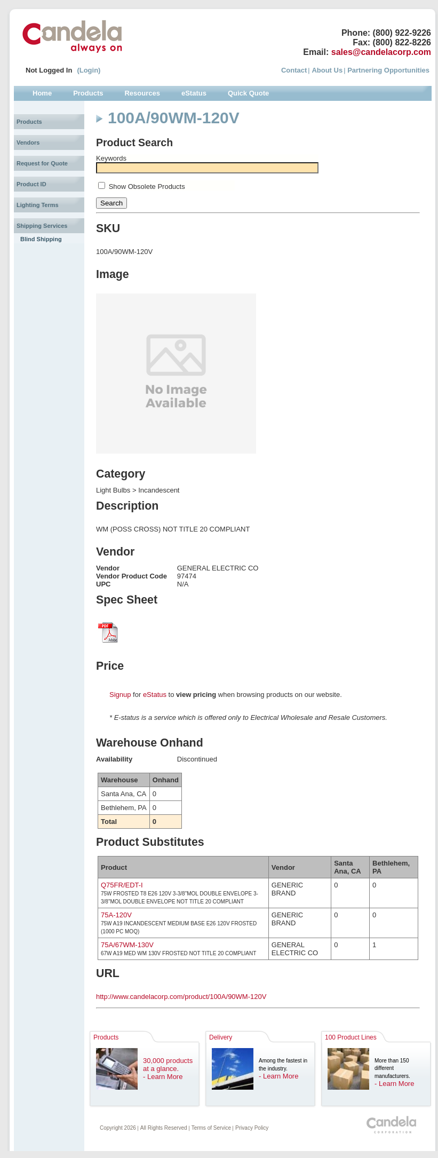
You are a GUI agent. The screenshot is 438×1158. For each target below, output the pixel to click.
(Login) (88, 70)
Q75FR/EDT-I (122, 885)
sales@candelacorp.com (381, 52)
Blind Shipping (41, 239)
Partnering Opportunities (388, 70)
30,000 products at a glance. (168, 1065)
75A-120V (116, 915)
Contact (294, 70)
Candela (72, 36)
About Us (327, 70)
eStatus (154, 695)
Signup (120, 695)
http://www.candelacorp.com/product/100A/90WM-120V (181, 997)
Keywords (111, 158)
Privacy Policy (251, 1128)
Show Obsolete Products (147, 187)
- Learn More (162, 1077)
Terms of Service (211, 1128)
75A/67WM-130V (127, 945)
